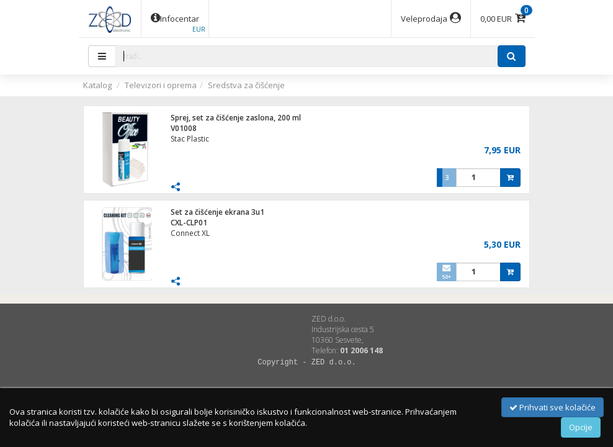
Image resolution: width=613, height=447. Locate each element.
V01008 (184, 128)
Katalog (97, 85)
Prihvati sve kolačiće (552, 407)
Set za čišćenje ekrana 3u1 (217, 212)
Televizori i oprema (161, 85)
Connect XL (190, 233)
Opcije (581, 427)
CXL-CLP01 (189, 222)
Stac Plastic (190, 138)
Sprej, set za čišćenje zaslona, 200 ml (236, 117)
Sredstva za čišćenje (246, 85)
